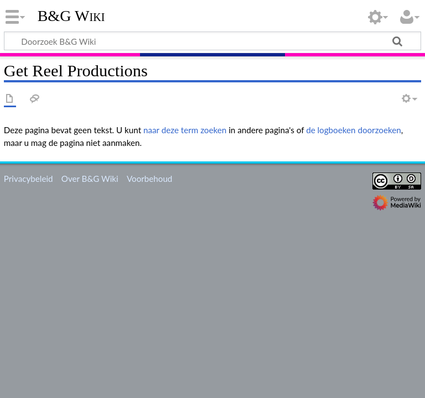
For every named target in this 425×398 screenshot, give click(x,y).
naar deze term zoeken (184, 130)
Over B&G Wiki (89, 179)
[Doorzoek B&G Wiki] (212, 41)
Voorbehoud (149, 179)
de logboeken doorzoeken (353, 130)
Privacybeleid (28, 179)
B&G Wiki (71, 16)
